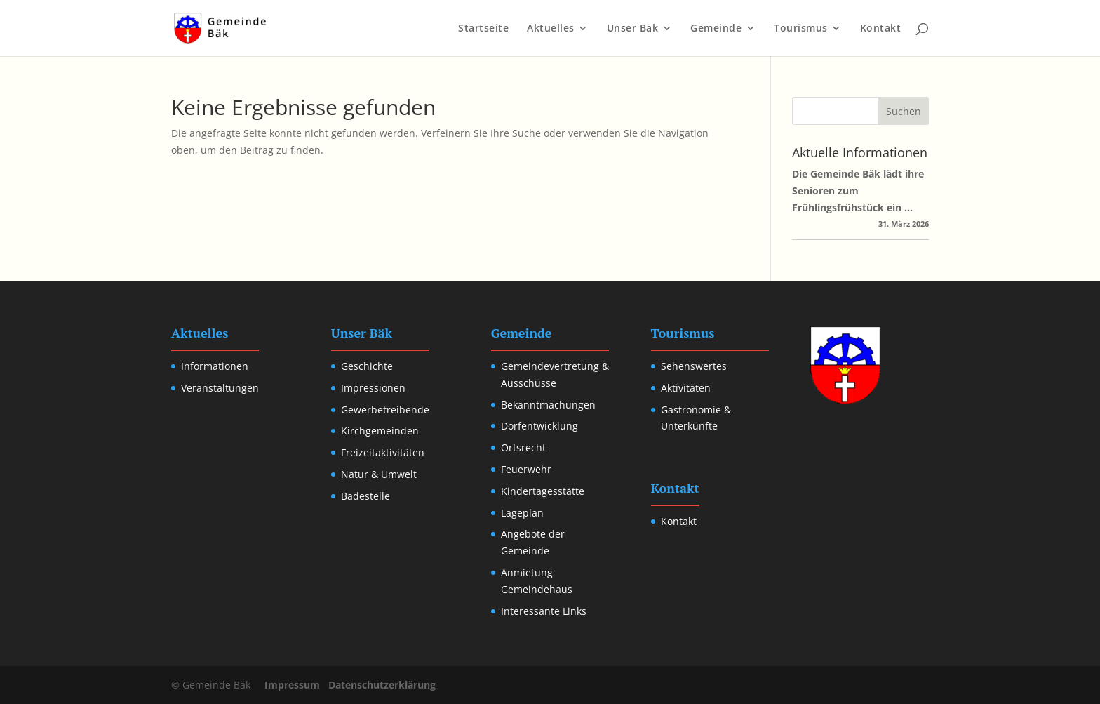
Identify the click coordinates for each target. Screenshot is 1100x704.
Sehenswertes (694, 366)
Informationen (214, 366)
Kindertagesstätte (542, 491)
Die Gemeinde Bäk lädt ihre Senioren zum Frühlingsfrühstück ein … (858, 190)
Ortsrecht (523, 447)
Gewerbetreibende (385, 409)
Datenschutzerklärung (382, 684)
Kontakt (880, 28)
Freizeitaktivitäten (382, 452)
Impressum (292, 684)
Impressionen (373, 387)
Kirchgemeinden (380, 430)
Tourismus (801, 28)
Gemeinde (716, 28)
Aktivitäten (686, 387)
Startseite (483, 28)
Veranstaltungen (220, 387)
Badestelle (365, 496)
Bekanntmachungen (548, 404)
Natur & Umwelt (379, 474)
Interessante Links (543, 611)
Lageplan (522, 512)
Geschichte (367, 366)
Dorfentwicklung (539, 425)
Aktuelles (551, 28)
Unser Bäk (633, 28)
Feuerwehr (526, 469)
